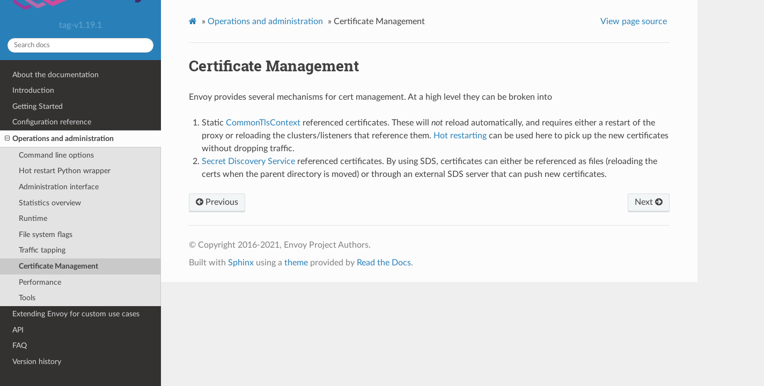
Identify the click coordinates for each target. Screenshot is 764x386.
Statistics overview (50, 203)
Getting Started (37, 106)
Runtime (33, 218)
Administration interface (59, 187)
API (18, 330)
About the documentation (55, 75)
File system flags (45, 235)
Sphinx (241, 262)
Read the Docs (384, 262)
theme (296, 262)
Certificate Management (58, 266)
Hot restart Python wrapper (65, 171)
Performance (40, 282)
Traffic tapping (42, 250)
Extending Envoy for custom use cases (75, 314)
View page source (633, 21)
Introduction (33, 90)
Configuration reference (51, 122)
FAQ (19, 346)
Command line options (56, 155)
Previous (217, 202)
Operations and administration (59, 139)
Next (649, 202)
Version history (36, 362)
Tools (27, 298)
